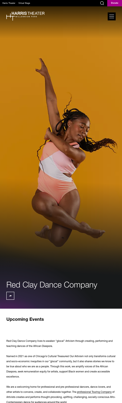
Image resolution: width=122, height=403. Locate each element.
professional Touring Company (94, 391)
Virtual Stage (24, 3)
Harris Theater (8, 3)
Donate (114, 3)
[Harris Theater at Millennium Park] (25, 16)
